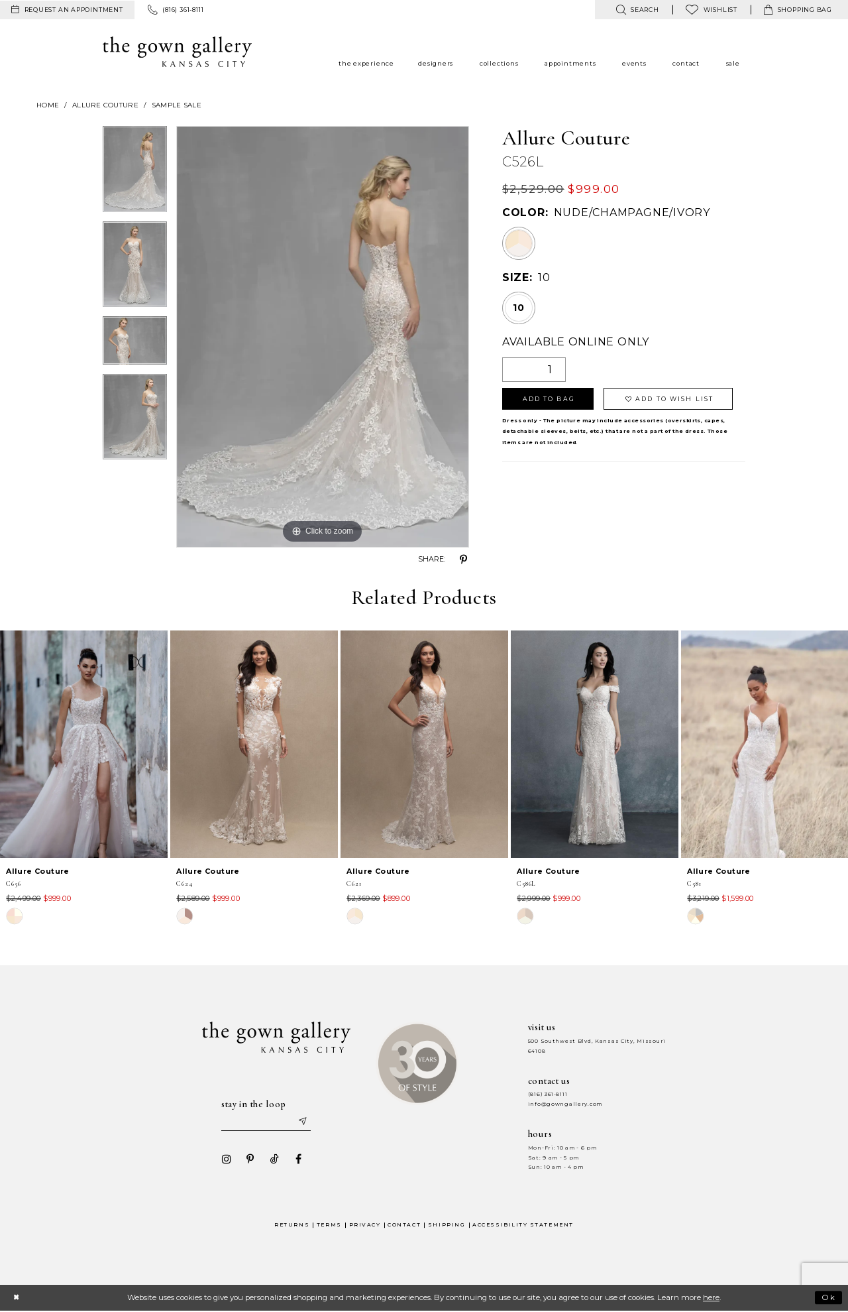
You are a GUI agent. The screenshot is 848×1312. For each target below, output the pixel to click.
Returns (291, 1225)
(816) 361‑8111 (548, 1094)
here (711, 1298)
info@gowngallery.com (565, 1104)
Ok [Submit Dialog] (829, 1297)
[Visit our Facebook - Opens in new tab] (297, 1159)
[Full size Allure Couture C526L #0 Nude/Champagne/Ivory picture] (322, 337)
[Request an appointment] (67, 10)
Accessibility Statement (523, 1225)
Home (47, 105)
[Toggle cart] (798, 9)
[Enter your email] (266, 1121)
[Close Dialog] (16, 1298)
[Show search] (637, 9)
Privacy (365, 1225)
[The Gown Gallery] (177, 51)
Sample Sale (176, 105)
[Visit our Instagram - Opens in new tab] (226, 1159)
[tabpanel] (135, 173)
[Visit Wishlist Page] (711, 9)
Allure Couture (105, 105)
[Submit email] (302, 1121)
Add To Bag (549, 398)
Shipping (446, 1225)
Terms (329, 1225)
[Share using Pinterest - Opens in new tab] (463, 559)
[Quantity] (534, 369)
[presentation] (84, 744)
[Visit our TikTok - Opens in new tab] (273, 1159)
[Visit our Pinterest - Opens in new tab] (249, 1159)
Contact (404, 1225)
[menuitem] (67, 10)
